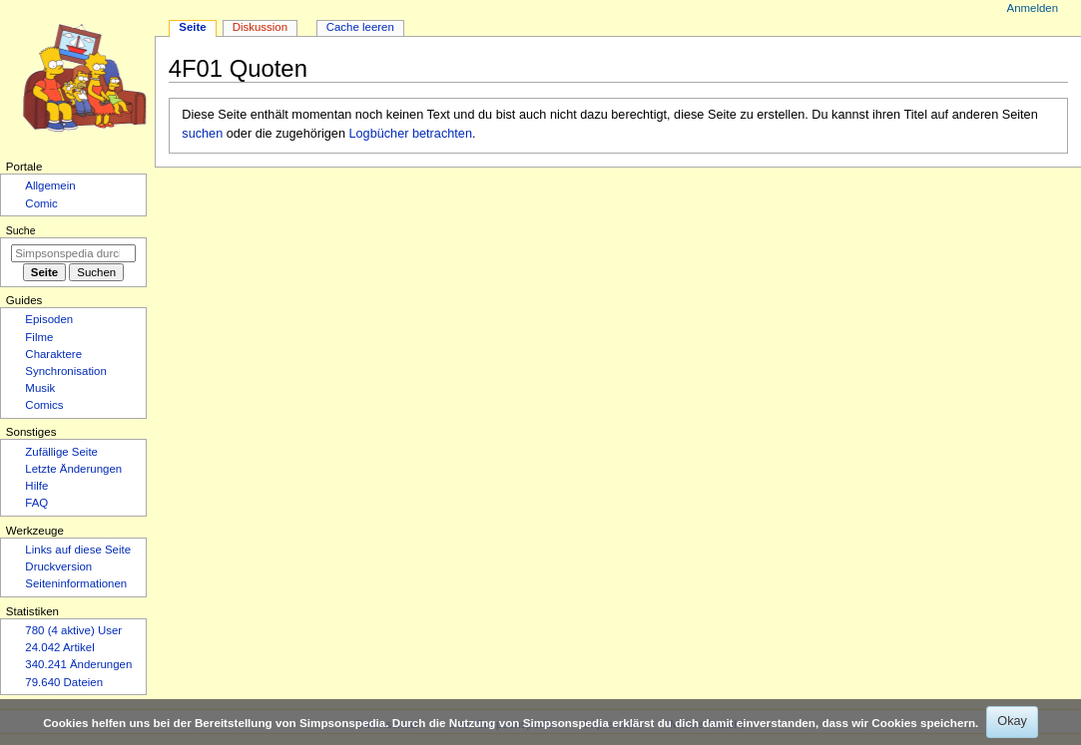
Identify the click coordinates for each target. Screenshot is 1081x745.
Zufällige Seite (61, 452)
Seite (192, 27)
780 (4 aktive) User (73, 630)
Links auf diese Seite (78, 550)
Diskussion (260, 27)
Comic (41, 203)
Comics (44, 405)
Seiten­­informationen (76, 583)
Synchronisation (66, 371)
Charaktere (53, 354)
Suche (21, 230)
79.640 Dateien (64, 682)
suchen (202, 134)
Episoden (49, 319)
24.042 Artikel (59, 647)
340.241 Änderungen (78, 664)
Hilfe (36, 486)
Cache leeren (360, 27)
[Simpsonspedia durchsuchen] (73, 253)
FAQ (36, 503)
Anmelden (1033, 8)
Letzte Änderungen (73, 469)
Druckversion (58, 566)
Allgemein (50, 185)
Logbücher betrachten (410, 134)
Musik (40, 388)
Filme (39, 337)
